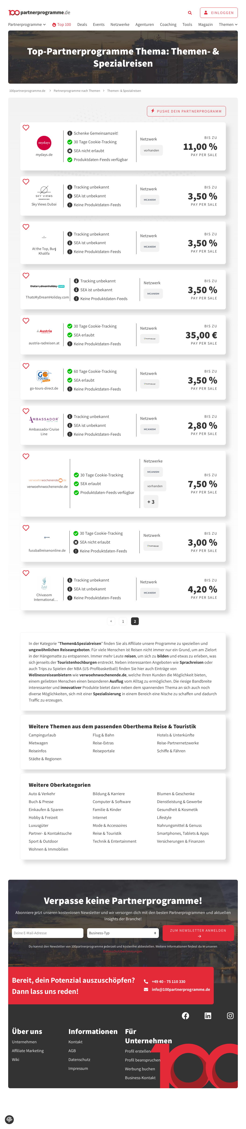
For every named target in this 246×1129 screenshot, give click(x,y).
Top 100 (61, 24)
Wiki (15, 1059)
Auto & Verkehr (42, 794)
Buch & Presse (41, 802)
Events (98, 24)
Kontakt (75, 1042)
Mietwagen (38, 743)
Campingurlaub (42, 735)
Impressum (78, 1068)
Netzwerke (120, 24)
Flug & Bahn (103, 735)
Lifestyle (164, 817)
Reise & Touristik (107, 833)
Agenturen (144, 24)
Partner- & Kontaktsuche (50, 833)
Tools (187, 24)
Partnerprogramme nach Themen (77, 91)
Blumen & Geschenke (176, 794)
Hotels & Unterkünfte (175, 735)
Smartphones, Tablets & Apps (183, 833)
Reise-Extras (103, 743)
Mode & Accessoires (110, 825)
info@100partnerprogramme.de (177, 990)
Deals (82, 24)
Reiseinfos (37, 751)
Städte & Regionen (45, 759)
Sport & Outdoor (43, 841)
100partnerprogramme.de (27, 91)
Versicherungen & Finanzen (181, 841)
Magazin (205, 24)
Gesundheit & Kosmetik (177, 809)
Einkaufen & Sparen (46, 809)
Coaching (168, 24)
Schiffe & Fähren (171, 751)
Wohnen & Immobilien (48, 849)
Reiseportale (104, 751)
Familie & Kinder (107, 809)
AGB (72, 1051)
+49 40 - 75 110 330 (164, 982)
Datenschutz (79, 1059)
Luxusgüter (38, 825)
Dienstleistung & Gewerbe (179, 802)
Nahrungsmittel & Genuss (179, 825)
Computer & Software (112, 802)
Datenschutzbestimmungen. (123, 952)
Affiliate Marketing (28, 1051)
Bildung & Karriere (109, 794)
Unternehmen (24, 1042)
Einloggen (219, 12)
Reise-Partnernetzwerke (178, 743)
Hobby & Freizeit (43, 817)
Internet (100, 817)
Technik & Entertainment (114, 841)
